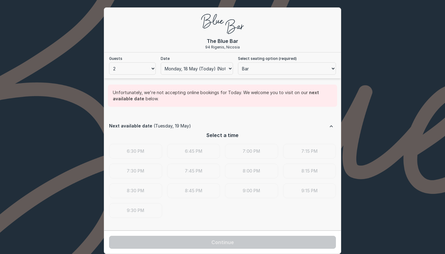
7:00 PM (251, 151)
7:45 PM (193, 170)
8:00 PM (251, 170)
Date (165, 58)
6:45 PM (193, 151)
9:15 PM (309, 190)
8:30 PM (135, 190)
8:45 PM (193, 190)
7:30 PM (135, 170)
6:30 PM (135, 151)
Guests (115, 58)
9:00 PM (251, 190)
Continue (222, 242)
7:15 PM (309, 151)
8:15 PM (309, 170)
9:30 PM (135, 210)
